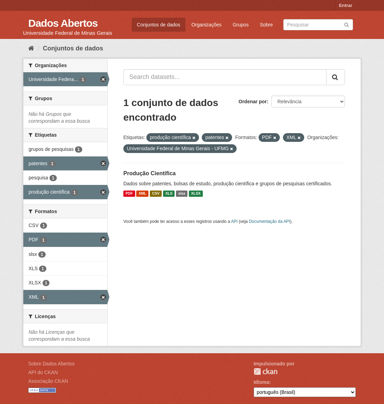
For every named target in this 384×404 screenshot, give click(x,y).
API (234, 221)
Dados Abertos (63, 23)
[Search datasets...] (225, 77)
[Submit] (347, 24)
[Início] (31, 48)
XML (142, 194)
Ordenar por (253, 101)
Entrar (345, 5)
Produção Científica (149, 173)
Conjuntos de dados (159, 24)
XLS (169, 194)
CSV (156, 194)
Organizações (206, 24)
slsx (181, 194)
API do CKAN (43, 372)
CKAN (265, 371)
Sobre (266, 24)
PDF (129, 194)
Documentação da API (269, 221)
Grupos (241, 24)
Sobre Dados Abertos (51, 363)
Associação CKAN (48, 381)
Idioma (261, 382)
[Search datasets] (318, 24)
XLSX (195, 194)
